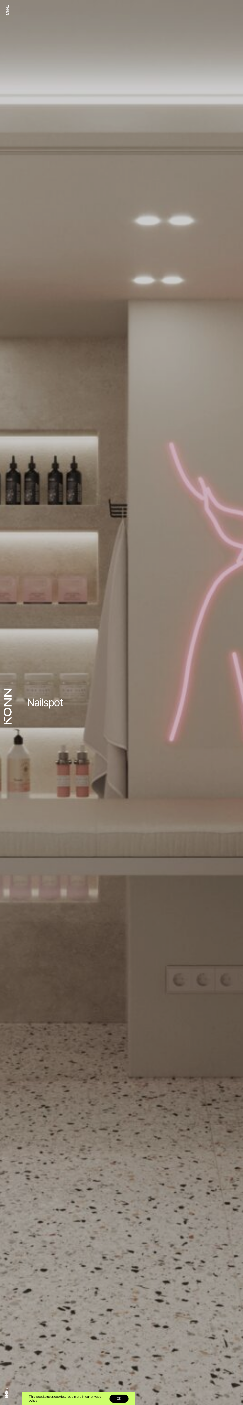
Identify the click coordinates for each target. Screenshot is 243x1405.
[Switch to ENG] (7, 1394)
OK (119, 1398)
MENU (7, 10)
